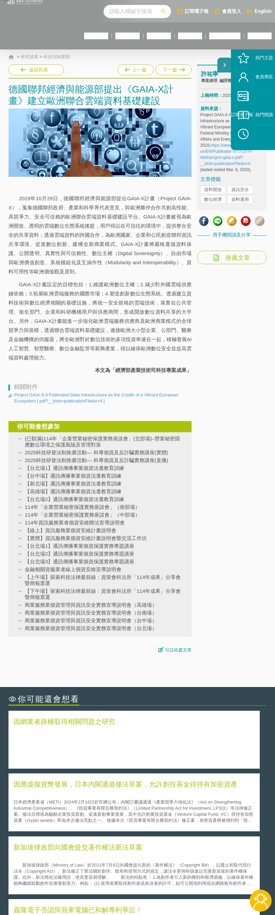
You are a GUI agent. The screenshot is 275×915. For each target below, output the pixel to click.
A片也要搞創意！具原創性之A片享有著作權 (192, 803)
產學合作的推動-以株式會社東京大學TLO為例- (195, 822)
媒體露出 (253, 36)
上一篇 (136, 68)
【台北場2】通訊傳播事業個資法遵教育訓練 (74, 499)
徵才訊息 (143, 868)
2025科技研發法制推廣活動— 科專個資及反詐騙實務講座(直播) (96, 460)
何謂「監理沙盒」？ (166, 793)
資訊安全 (240, 202)
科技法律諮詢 (205, 36)
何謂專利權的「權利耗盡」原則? (180, 812)
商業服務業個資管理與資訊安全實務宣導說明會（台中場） (91, 620)
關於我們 (24, 36)
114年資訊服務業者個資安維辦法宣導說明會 (75, 522)
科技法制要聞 (56, 57)
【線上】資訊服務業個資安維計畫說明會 (70, 530)
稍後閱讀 (255, 161)
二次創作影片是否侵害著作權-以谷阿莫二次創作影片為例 (73, 794)
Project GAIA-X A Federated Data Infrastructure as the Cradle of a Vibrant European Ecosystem (96, 398)
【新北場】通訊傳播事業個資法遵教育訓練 (73, 483)
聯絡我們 (143, 877)
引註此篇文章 (178, 649)
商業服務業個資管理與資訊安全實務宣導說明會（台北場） (91, 628)
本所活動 (68, 36)
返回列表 (38, 69)
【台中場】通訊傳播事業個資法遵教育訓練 (73, 476)
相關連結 (233, 858)
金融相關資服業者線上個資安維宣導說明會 (73, 569)
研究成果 (113, 36)
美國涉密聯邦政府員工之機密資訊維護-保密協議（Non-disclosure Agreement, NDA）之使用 (68, 822)
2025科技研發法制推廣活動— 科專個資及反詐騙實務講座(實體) (96, 452)
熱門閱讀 (252, 142)
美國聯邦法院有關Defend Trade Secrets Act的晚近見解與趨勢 (70, 803)
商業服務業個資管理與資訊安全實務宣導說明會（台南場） (91, 613)
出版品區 (157, 36)
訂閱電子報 (197, 11)
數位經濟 (213, 212)
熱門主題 (252, 85)
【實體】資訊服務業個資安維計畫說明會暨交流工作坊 (86, 538)
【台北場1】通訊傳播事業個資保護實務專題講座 (79, 546)
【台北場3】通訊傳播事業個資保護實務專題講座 (79, 561)
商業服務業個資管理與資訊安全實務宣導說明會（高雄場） (91, 605)
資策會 (205, 858)
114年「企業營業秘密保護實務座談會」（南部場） (82, 507)
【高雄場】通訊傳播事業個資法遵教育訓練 (73, 491)
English (263, 11)
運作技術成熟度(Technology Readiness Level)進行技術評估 (70, 813)
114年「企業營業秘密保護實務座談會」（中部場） (82, 515)
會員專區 (252, 104)
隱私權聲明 (146, 858)
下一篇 (173, 68)
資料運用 (240, 212)
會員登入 (231, 11)
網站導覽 (143, 887)
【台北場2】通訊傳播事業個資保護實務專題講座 (79, 554)
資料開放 (213, 202)
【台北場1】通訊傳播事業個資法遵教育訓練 (74, 468)
